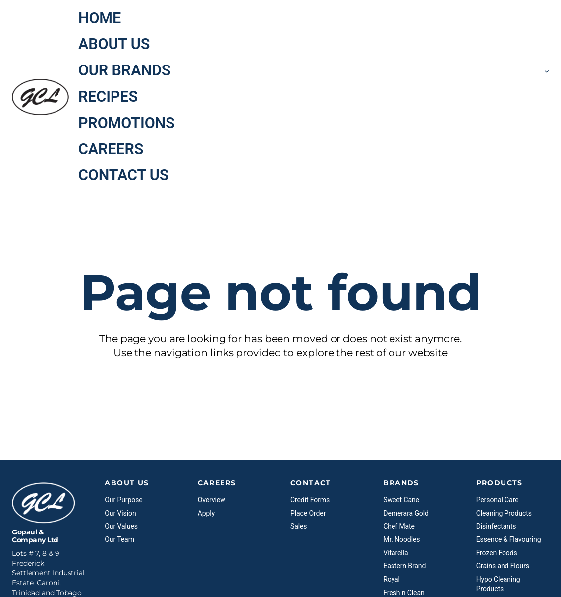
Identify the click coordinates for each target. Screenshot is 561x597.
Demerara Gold (405, 513)
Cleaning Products (504, 513)
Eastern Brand (404, 566)
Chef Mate (399, 526)
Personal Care (497, 500)
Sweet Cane (401, 500)
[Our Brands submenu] (546, 70)
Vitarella (395, 553)
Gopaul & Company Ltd (35, 536)
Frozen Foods (496, 553)
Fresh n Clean (403, 593)
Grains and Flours (502, 566)
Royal (391, 579)
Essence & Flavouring (508, 539)
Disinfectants (496, 526)
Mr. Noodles (401, 539)
